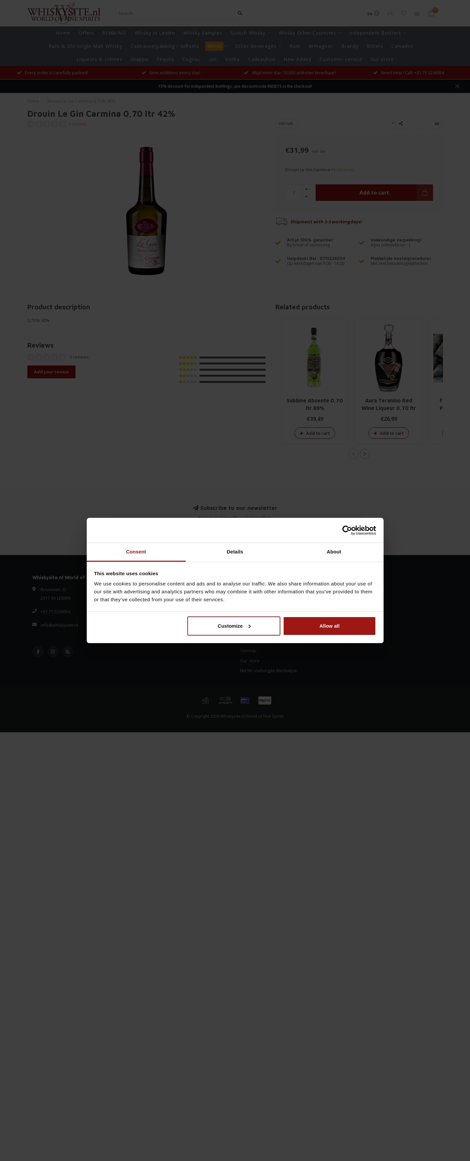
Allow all (330, 626)
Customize (234, 626)
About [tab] (334, 551)
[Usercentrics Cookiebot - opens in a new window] (347, 530)
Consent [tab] (136, 551)
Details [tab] (235, 551)
